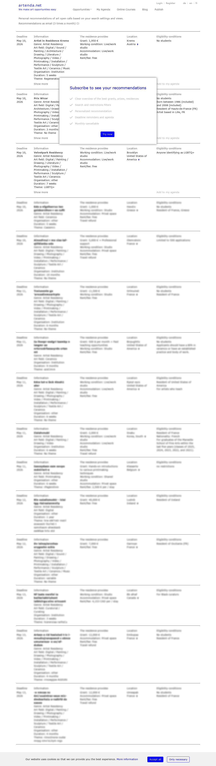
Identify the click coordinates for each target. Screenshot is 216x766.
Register (170, 3)
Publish (159, 9)
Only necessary (178, 759)
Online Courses (126, 9)
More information (127, 759)
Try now (107, 134)
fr (197, 3)
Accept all (155, 759)
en (190, 3)
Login (159, 3)
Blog (145, 9)
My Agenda (103, 9)
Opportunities (81, 9)
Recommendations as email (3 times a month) (49, 23)
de (184, 3)
